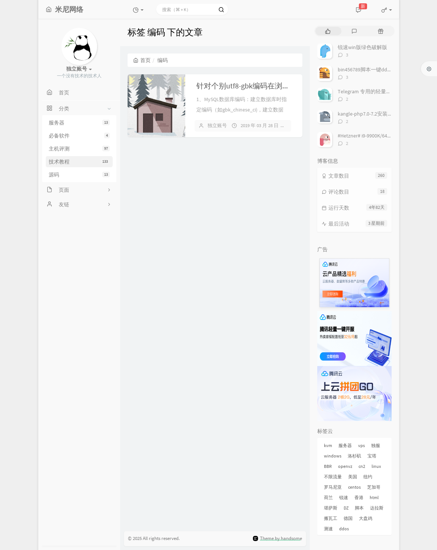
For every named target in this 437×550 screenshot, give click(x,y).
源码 (79, 174)
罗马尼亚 (333, 487)
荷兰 (328, 497)
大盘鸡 (365, 518)
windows (332, 456)
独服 (375, 445)
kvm (328, 445)
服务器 (79, 122)
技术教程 (79, 161)
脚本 (359, 508)
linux (376, 466)
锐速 (343, 497)
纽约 (367, 476)
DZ (346, 508)
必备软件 (79, 135)
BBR (328, 466)
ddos (344, 528)
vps (361, 445)
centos (354, 487)
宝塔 (371, 456)
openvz (345, 466)
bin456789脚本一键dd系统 (368, 69)
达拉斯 (376, 508)
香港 (358, 497)
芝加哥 (373, 487)
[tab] (328, 31)
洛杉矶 (354, 456)
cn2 (362, 466)
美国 (352, 476)
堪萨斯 (330, 508)
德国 (348, 518)
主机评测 (79, 148)
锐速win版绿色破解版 (362, 47)
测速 (328, 528)
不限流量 (333, 476)
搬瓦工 (330, 518)
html (374, 497)
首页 (142, 60)
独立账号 (217, 125)
